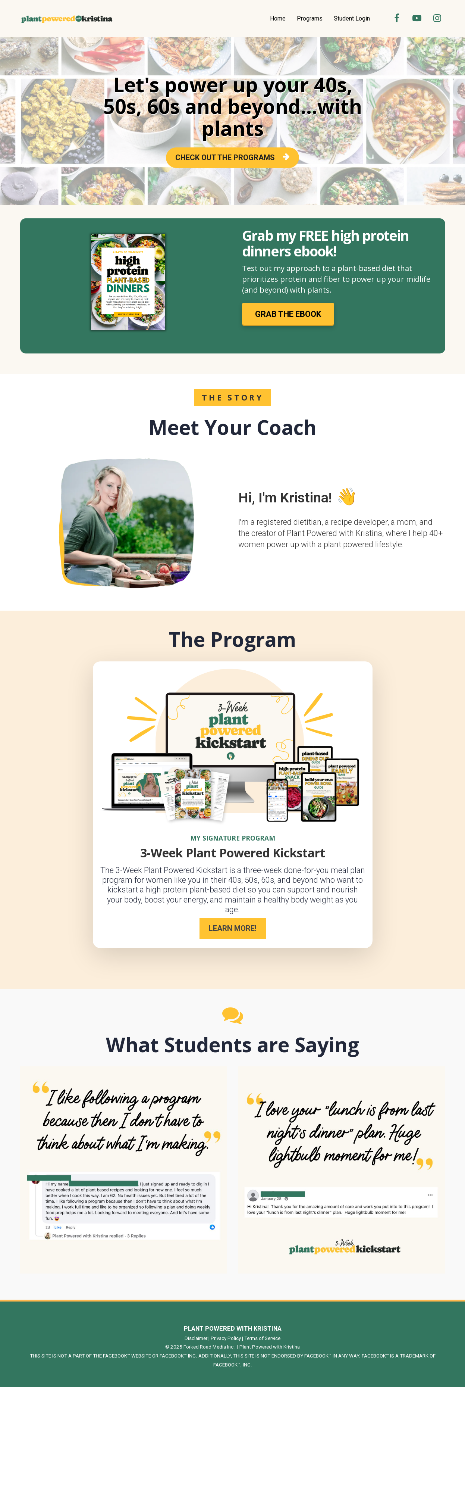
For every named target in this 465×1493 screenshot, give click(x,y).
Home (278, 18)
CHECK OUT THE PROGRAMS (232, 157)
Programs (310, 18)
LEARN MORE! (233, 928)
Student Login (352, 18)
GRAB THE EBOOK (288, 314)
